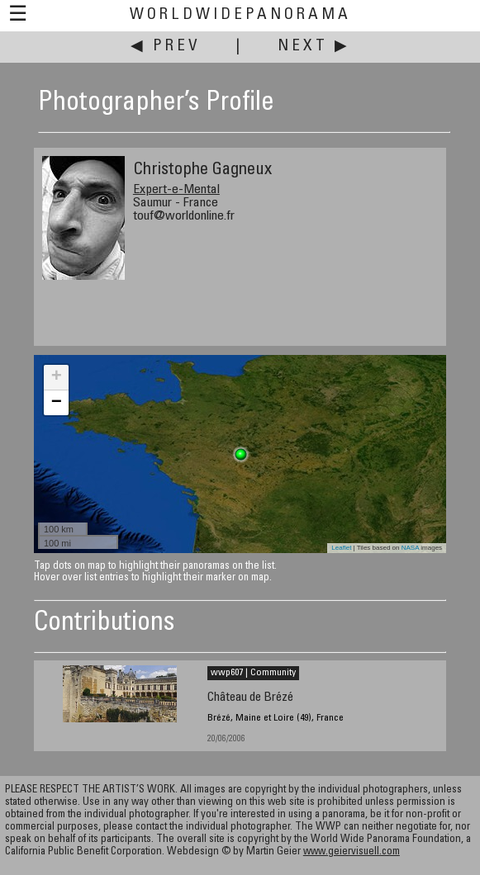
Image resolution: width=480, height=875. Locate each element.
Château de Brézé (250, 698)
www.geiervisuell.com (351, 852)
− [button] (56, 402)
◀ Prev (166, 46)
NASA (410, 547)
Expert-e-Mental (176, 189)
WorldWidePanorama (240, 15)
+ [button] (56, 377)
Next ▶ (314, 46)
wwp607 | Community (253, 673)
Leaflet (341, 547)
